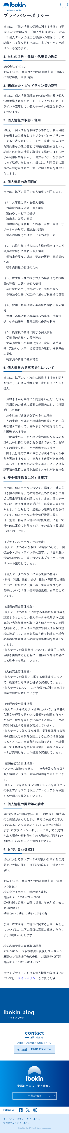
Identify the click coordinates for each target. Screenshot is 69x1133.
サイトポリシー (28, 978)
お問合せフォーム (34, 1049)
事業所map (41, 1096)
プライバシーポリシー (14, 1119)
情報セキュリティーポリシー (18, 1123)
